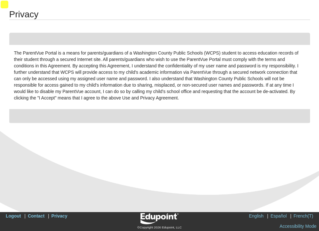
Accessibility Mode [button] (298, 226)
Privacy (60, 215)
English (256, 215)
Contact (36, 215)
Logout (13, 215)
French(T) (303, 215)
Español (278, 215)
